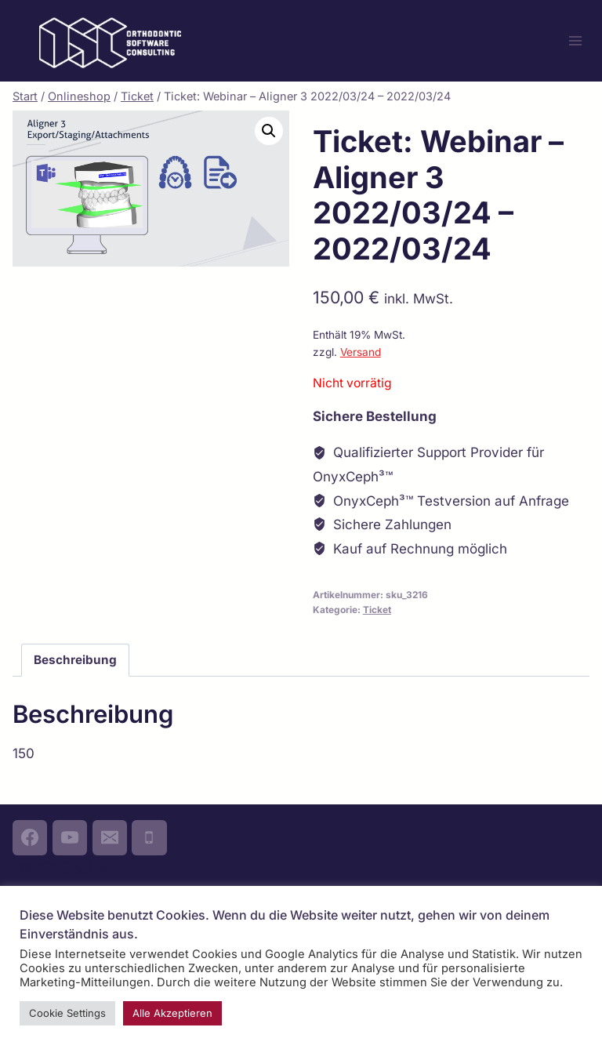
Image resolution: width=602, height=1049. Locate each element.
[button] (269, 131)
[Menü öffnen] (574, 40)
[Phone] (149, 837)
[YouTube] (70, 837)
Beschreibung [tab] (75, 659)
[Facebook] (30, 837)
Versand (360, 352)
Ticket (377, 609)
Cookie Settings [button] (67, 1013)
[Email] (109, 837)
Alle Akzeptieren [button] (172, 1013)
